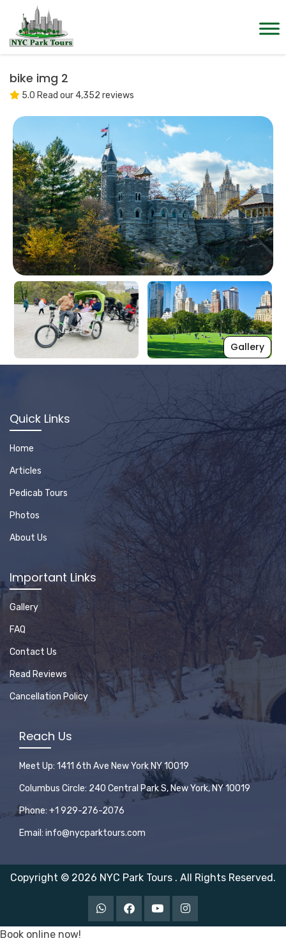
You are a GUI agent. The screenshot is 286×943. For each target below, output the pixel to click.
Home (22, 448)
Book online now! (40, 934)
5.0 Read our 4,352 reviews (72, 95)
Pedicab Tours (39, 493)
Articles (25, 470)
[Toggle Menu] (269, 28)
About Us (28, 537)
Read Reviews (38, 674)
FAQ (18, 629)
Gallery (247, 346)
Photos (25, 515)
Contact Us (33, 652)
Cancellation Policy (49, 696)
